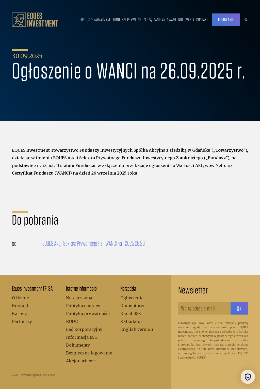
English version (136, 329)
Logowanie (226, 19)
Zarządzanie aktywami (159, 19)
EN (245, 19)
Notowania (186, 19)
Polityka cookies (83, 305)
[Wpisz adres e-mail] (204, 308)
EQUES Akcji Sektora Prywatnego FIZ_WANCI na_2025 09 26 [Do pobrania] (93, 243)
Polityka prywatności (88, 313)
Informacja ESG (82, 337)
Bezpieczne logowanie (89, 352)
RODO (72, 321)
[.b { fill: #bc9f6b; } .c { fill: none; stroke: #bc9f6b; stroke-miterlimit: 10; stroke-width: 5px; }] (35, 19)
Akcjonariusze (81, 360)
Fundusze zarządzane (95, 19)
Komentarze (132, 305)
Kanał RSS (130, 313)
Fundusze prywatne (127, 19)
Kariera (19, 313)
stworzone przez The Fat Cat (38, 375)
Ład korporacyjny (84, 329)
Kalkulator (131, 321)
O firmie (20, 297)
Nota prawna (79, 297)
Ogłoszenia (131, 297)
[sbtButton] (239, 308)
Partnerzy (22, 321)
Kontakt (202, 19)
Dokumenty (78, 345)
